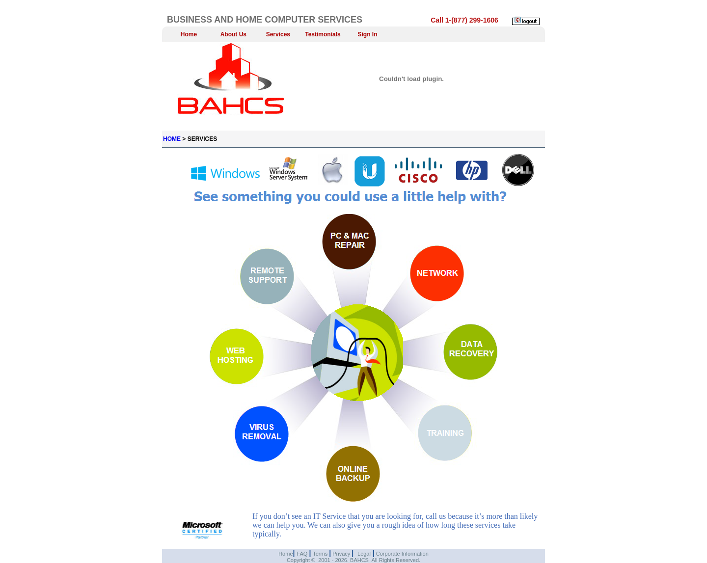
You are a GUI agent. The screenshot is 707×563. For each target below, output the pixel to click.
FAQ (303, 554)
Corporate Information (402, 554)
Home (189, 34)
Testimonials (322, 34)
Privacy (341, 554)
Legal (364, 554)
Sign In (368, 34)
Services (278, 34)
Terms (321, 554)
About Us (233, 34)
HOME (172, 138)
